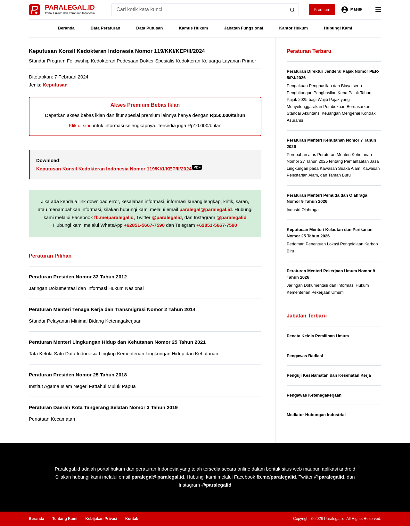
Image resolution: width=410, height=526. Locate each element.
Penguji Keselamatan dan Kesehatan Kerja (329, 375)
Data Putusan (149, 28)
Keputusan (55, 84)
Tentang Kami (64, 518)
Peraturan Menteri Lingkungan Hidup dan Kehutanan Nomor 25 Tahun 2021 (117, 342)
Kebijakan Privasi (101, 518)
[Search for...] (198, 9)
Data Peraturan (105, 28)
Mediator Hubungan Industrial (316, 414)
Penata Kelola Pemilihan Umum (318, 335)
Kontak (131, 518)
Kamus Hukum (193, 28)
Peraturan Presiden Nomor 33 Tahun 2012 (78, 276)
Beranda (66, 28)
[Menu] (378, 9)
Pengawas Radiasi (305, 355)
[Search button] (292, 9)
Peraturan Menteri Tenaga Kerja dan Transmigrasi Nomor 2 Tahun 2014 (112, 309)
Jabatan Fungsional (243, 28)
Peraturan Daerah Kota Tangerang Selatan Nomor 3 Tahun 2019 (103, 407)
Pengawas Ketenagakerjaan (314, 395)
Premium (322, 9)
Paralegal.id (70, 7)
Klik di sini (79, 125)
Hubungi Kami (338, 28)
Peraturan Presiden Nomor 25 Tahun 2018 (78, 374)
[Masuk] (351, 9)
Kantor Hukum (293, 28)
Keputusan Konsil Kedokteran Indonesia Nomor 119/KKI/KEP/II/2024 (119, 168)
